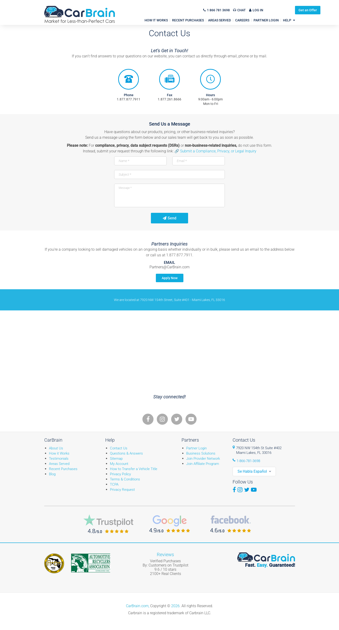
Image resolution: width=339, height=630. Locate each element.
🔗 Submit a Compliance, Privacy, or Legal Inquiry (215, 151)
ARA (90, 563)
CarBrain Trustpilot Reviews (108, 524)
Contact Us (118, 448)
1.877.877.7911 (128, 99)
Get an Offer (282, 10)
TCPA (114, 484)
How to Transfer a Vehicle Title (133, 469)
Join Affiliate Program (202, 464)
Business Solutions (200, 453)
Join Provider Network (203, 458)
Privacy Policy (120, 474)
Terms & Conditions (125, 479)
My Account (119, 464)
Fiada (54, 563)
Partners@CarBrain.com (169, 267)
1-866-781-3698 (248, 461)
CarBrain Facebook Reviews (230, 523)
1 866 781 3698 (218, 10)
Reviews (165, 554)
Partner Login (196, 448)
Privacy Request (122, 489)
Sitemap (116, 458)
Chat (241, 10)
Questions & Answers (126, 453)
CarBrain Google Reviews (169, 523)
